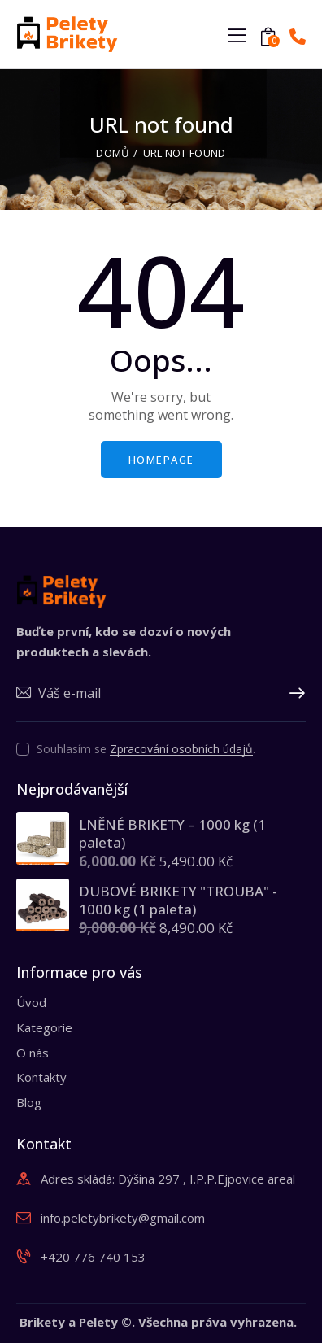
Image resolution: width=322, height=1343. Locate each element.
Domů (112, 153)
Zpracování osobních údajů (181, 749)
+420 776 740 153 (93, 1257)
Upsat (293, 694)
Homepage (161, 459)
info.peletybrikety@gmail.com (123, 1218)
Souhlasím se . (146, 749)
